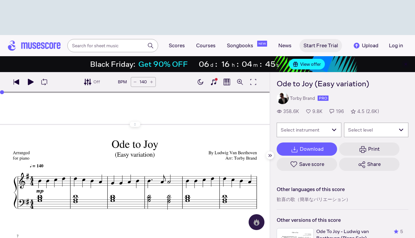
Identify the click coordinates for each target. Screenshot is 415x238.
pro (323, 98)
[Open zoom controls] (240, 82)
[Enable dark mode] (200, 82)
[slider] (2, 92)
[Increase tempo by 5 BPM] (151, 82)
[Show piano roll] (226, 82)
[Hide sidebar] (270, 155)
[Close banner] (406, 64)
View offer (307, 64)
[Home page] (34, 45)
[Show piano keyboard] (213, 82)
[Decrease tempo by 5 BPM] (135, 82)
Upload (365, 46)
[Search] (150, 45)
